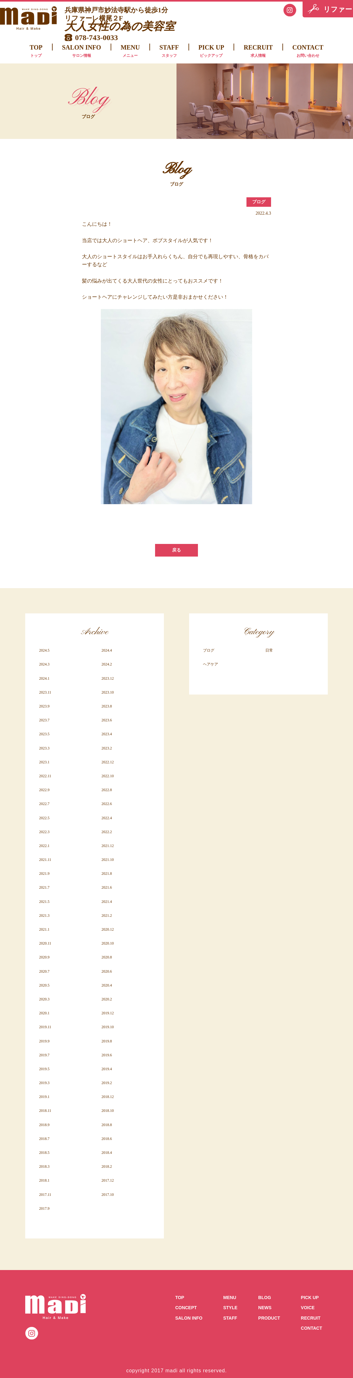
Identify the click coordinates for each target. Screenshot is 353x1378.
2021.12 (107, 846)
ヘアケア (210, 664)
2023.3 (44, 748)
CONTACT (308, 52)
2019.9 (44, 1041)
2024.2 (106, 664)
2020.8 (106, 957)
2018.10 (107, 1110)
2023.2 (106, 748)
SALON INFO (81, 52)
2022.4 (106, 818)
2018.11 (45, 1110)
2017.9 (44, 1208)
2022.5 (44, 818)
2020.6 (106, 971)
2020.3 (44, 999)
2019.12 (107, 1013)
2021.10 (107, 859)
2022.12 (107, 762)
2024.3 (44, 664)
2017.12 (107, 1180)
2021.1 (44, 929)
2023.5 (44, 734)
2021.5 (44, 901)
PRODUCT (269, 1318)
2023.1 (44, 762)
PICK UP (211, 52)
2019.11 (45, 1027)
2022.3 (44, 832)
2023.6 (106, 720)
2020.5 (44, 985)
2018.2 (106, 1166)
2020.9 (44, 957)
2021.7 (44, 887)
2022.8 (106, 790)
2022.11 (45, 776)
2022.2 (106, 832)
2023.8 (106, 706)
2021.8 (106, 873)
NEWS (264, 1307)
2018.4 (106, 1152)
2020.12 (107, 929)
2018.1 (44, 1180)
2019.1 (44, 1097)
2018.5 (44, 1152)
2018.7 (44, 1138)
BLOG (264, 1297)
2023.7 (44, 720)
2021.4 (106, 901)
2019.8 (106, 1041)
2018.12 (107, 1097)
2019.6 (106, 1055)
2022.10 (107, 776)
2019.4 (106, 1069)
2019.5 (44, 1069)
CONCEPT (186, 1307)
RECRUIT (258, 52)
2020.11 (45, 943)
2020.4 (106, 985)
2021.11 (45, 859)
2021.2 (106, 915)
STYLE (230, 1307)
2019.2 (106, 1083)
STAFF (169, 52)
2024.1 (44, 678)
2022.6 (106, 804)
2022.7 (44, 804)
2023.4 (106, 734)
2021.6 (106, 887)
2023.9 (44, 706)
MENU (130, 52)
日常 (269, 650)
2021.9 (44, 873)
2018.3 (44, 1166)
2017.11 (45, 1194)
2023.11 (45, 692)
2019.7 (44, 1055)
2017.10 (107, 1194)
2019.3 (44, 1083)
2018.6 (106, 1138)
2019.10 (107, 1027)
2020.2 (106, 999)
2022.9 (44, 790)
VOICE (308, 1307)
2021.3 (44, 915)
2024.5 (44, 650)
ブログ (258, 202)
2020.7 (44, 971)
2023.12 (107, 678)
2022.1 (44, 846)
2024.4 (106, 650)
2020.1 (44, 1013)
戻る (176, 550)
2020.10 (107, 943)
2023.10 (107, 692)
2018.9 (44, 1125)
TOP (36, 52)
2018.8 (106, 1125)
